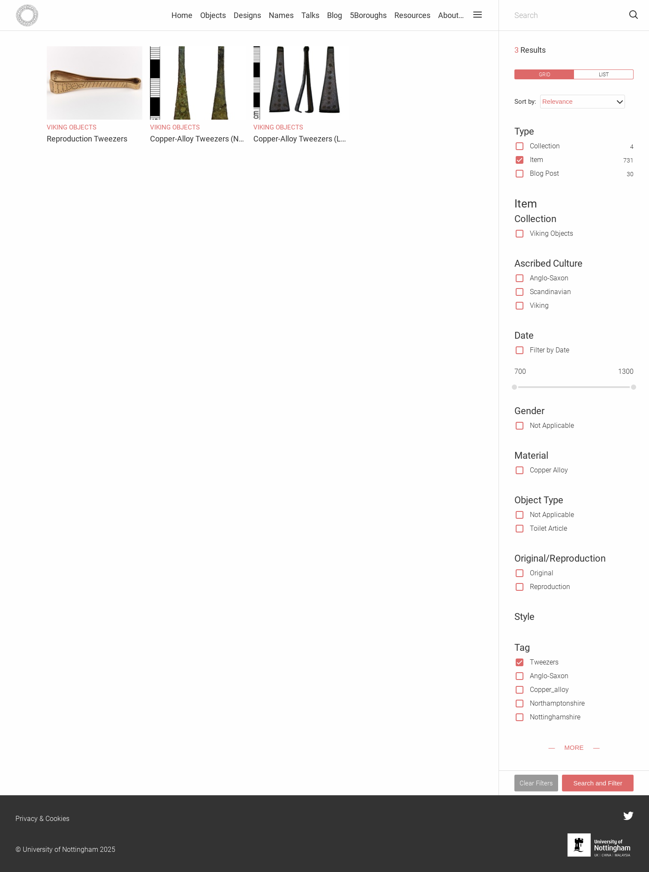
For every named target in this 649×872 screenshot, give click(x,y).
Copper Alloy (549, 470)
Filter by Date (549, 350)
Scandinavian (550, 292)
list (604, 74)
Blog (334, 15)
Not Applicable (552, 425)
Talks (310, 15)
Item (536, 160)
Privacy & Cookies (42, 819)
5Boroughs (368, 15)
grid (544, 74)
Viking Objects (551, 233)
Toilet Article (548, 528)
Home (181, 15)
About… (451, 15)
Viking (539, 305)
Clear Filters (536, 783)
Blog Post (544, 173)
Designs (247, 15)
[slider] (514, 387)
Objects (213, 15)
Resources (412, 15)
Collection (545, 146)
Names (281, 15)
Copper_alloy (549, 690)
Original (541, 573)
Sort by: (525, 101)
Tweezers (544, 662)
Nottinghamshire (555, 717)
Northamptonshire (557, 703)
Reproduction (550, 587)
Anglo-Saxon (549, 278)
